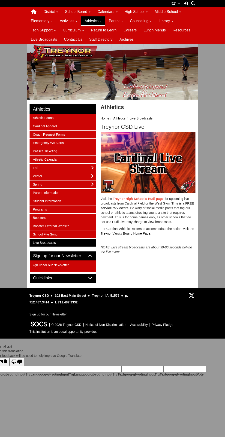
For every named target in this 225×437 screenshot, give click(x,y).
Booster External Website (51, 225)
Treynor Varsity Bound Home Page (125, 233)
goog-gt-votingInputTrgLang (60, 374)
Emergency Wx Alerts (48, 142)
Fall (39, 167)
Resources (181, 30)
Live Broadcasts (44, 39)
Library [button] (166, 21)
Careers (130, 30)
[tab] (63, 256)
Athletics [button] (93, 21)
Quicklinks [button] (48, 278)
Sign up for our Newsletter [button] (62, 256)
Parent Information (46, 192)
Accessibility (139, 325)
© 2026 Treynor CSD (66, 325)
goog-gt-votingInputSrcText (103, 374)
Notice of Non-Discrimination (105, 325)
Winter (39, 176)
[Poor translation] (16, 362)
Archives (127, 39)
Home (105, 118)
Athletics (119, 118)
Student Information (47, 201)
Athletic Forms (43, 117)
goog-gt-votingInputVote (185, 374)
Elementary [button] (42, 21)
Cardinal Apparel (45, 126)
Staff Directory (100, 39)
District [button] (51, 12)
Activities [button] (69, 21)
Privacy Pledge (162, 325)
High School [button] (136, 12)
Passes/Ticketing (45, 151)
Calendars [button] (107, 12)
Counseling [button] (141, 21)
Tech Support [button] (43, 30)
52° (175, 3)
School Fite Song (45, 234)
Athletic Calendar (45, 159)
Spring (39, 184)
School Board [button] (78, 12)
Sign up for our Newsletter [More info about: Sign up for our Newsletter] (50, 265)
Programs (40, 209)
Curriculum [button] (73, 30)
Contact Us (73, 39)
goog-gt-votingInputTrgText (145, 374)
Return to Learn (104, 30)
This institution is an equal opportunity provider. (63, 331)
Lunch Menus (155, 30)
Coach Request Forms (49, 134)
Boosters (39, 217)
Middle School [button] (168, 12)
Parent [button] (116, 21)
